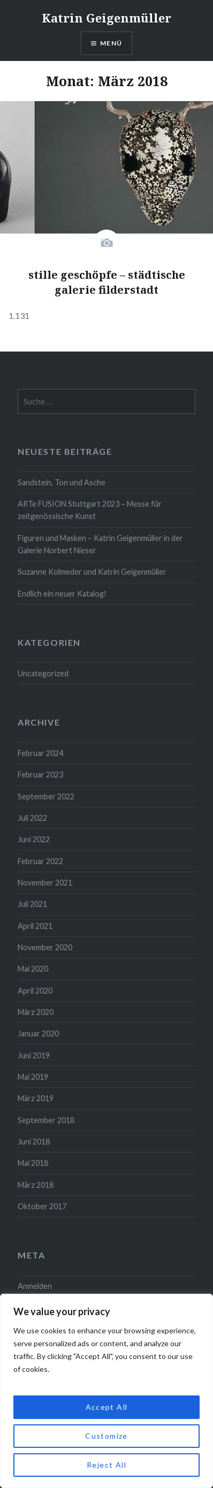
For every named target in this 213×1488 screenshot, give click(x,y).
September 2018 (46, 1120)
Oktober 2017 (42, 1206)
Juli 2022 (32, 817)
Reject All (106, 1464)
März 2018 (36, 1184)
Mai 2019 (33, 1076)
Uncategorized (43, 673)
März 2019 (36, 1098)
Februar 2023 (40, 774)
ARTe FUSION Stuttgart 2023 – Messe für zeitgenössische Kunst (90, 510)
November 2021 (45, 882)
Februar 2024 (40, 753)
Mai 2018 (33, 1162)
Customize (106, 1435)
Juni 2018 (34, 1141)
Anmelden (35, 1286)
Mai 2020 (33, 968)
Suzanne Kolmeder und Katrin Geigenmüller (92, 571)
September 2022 (46, 796)
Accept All (107, 1406)
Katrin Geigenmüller (106, 18)
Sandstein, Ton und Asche (61, 482)
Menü (111, 43)
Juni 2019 (34, 1055)
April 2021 (35, 925)
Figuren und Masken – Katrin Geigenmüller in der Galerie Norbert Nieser (100, 544)
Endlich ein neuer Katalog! (62, 593)
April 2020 (35, 990)
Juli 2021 (32, 904)
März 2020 (36, 1012)
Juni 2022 (34, 839)
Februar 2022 (40, 861)
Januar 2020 (38, 1033)
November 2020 (45, 947)
